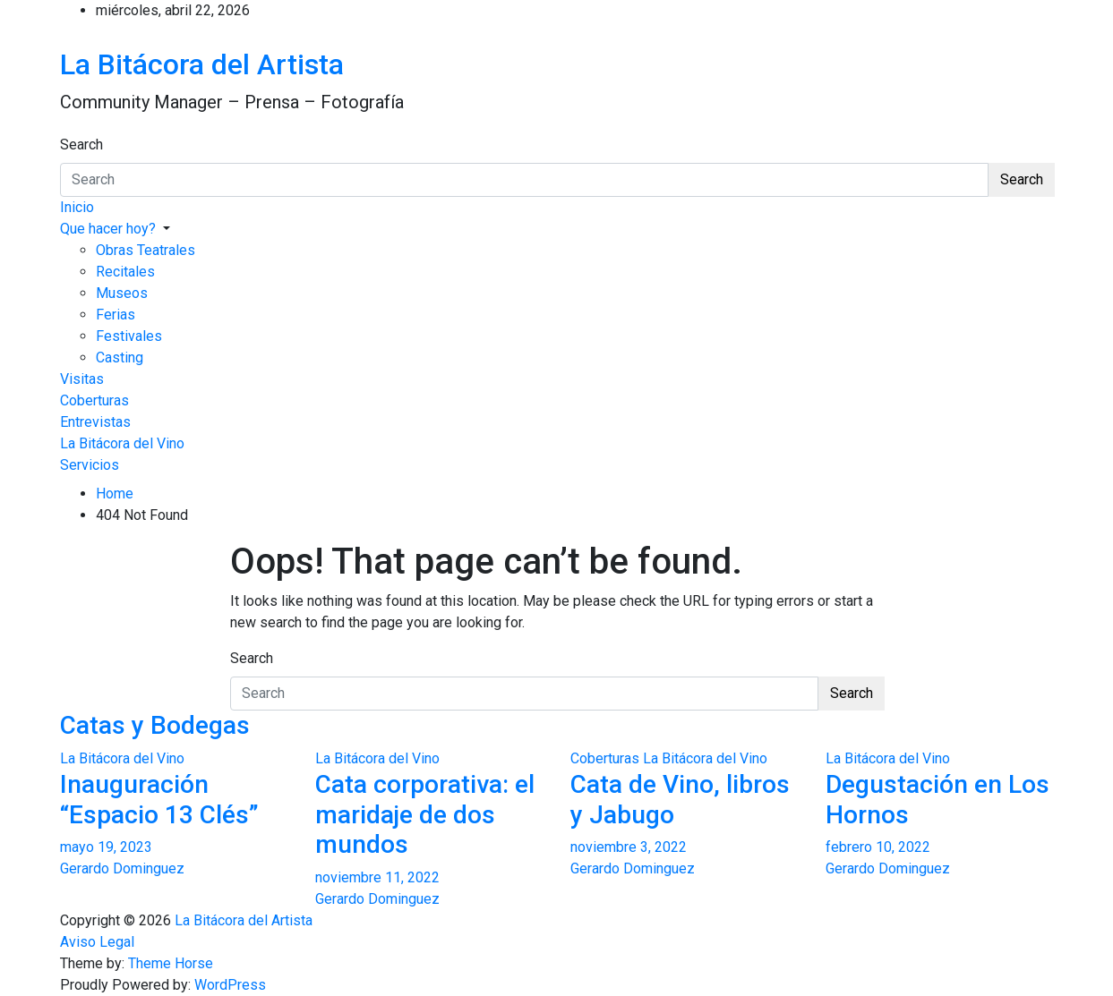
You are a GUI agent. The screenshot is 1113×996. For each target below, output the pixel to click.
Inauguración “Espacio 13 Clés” (159, 800)
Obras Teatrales (145, 250)
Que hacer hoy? (108, 228)
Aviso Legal (97, 941)
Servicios (89, 464)
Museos (122, 293)
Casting (119, 357)
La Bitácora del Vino (122, 443)
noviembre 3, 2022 (628, 847)
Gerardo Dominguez (122, 868)
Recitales (125, 271)
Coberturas (94, 400)
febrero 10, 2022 (878, 847)
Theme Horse (170, 963)
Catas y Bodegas (155, 725)
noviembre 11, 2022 (377, 877)
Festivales (129, 336)
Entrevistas (95, 421)
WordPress (230, 984)
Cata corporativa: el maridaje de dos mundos (425, 814)
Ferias (115, 314)
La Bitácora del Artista (202, 64)
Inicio (77, 207)
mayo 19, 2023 (106, 847)
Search (81, 144)
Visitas (82, 378)
